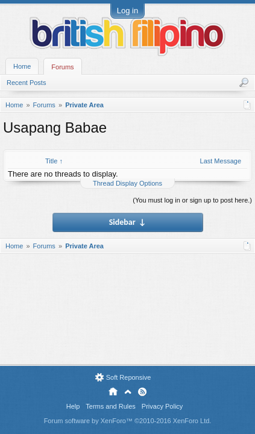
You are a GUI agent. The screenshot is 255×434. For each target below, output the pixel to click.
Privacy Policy (162, 406)
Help (73, 406)
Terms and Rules (111, 406)
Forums (62, 67)
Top (128, 392)
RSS (142, 392)
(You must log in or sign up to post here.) (192, 200)
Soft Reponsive (128, 377)
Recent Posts (26, 82)
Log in (127, 10)
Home (22, 66)
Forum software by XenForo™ (128, 420)
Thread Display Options (127, 183)
